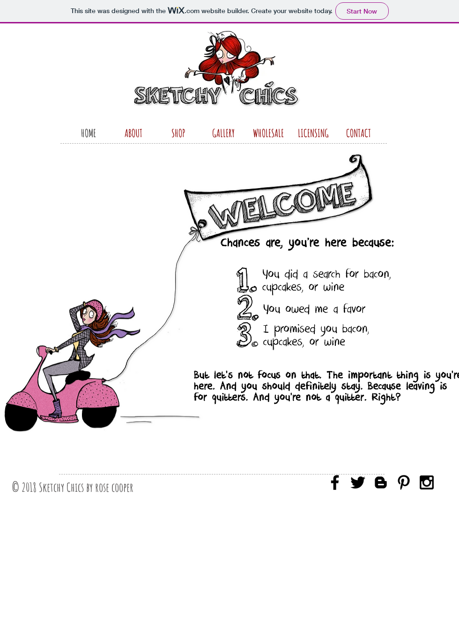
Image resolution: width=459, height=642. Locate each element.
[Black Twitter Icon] (358, 482)
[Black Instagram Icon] (427, 482)
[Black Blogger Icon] (381, 482)
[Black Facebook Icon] (335, 482)
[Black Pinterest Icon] (404, 482)
